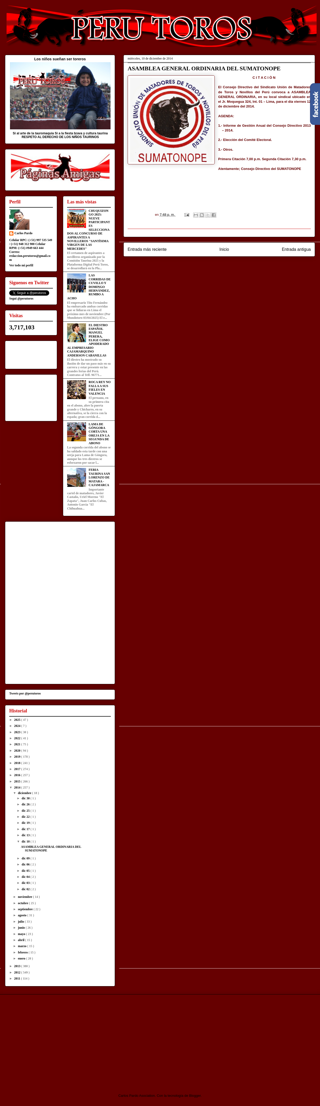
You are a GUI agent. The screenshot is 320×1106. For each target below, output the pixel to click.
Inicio (224, 249)
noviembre (25, 897)
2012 (17, 972)
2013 (17, 966)
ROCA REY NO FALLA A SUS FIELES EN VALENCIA (100, 387)
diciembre (25, 793)
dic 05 (26, 871)
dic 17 (26, 829)
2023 (17, 732)
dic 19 (26, 823)
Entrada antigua (296, 249)
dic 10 (26, 841)
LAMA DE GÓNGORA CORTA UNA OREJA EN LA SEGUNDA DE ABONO (99, 433)
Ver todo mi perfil (21, 265)
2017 (17, 769)
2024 (17, 726)
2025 (17, 720)
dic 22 (26, 817)
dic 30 (26, 798)
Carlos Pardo (23, 233)
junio (22, 927)
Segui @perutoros (21, 298)
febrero (23, 952)
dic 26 (26, 804)
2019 (17, 756)
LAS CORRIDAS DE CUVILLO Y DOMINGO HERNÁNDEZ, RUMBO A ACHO (89, 286)
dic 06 (26, 864)
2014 (17, 787)
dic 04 (26, 877)
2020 (17, 750)
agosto (22, 915)
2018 (17, 763)
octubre (23, 903)
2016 (17, 775)
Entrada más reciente (147, 249)
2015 (17, 781)
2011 (17, 978)
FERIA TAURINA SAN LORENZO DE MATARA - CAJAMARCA (99, 477)
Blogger (195, 1096)
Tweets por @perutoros (25, 693)
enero (22, 958)
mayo (22, 934)
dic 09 (26, 858)
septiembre (25, 909)
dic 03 (26, 883)
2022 (17, 738)
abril (21, 940)
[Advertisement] (49, 1039)
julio (21, 921)
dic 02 (26, 889)
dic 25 (26, 811)
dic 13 (26, 835)
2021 (17, 744)
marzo (22, 946)
